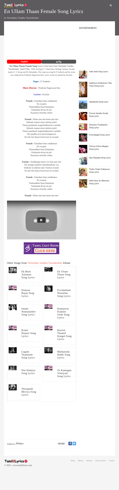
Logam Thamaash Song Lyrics (28, 354)
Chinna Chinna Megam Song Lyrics (99, 147)
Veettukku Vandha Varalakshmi (23, 17)
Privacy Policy (100, 461)
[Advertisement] (41, 40)
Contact (112, 461)
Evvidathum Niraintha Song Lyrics (64, 293)
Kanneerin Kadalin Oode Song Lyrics (63, 313)
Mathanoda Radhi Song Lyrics (63, 354)
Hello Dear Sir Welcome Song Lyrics (99, 182)
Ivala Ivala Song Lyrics (98, 72)
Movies (80, 461)
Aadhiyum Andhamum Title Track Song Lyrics (100, 84)
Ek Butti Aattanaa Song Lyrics (28, 274)
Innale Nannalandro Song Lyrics (28, 311)
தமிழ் (58, 61)
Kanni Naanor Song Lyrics (28, 333)
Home (73, 461)
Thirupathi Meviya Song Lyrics (28, 391)
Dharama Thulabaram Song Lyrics (98, 126)
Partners (89, 461)
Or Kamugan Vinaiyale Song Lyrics (64, 373)
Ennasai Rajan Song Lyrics (27, 293)
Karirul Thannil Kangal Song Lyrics (64, 334)
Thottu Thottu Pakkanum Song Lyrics (99, 170)
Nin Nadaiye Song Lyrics (28, 372)
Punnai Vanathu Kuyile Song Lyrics (98, 114)
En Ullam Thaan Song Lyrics (63, 274)
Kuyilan (8, 6)
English (24, 61)
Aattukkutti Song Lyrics (98, 102)
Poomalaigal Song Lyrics (99, 135)
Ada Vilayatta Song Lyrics (100, 158)
